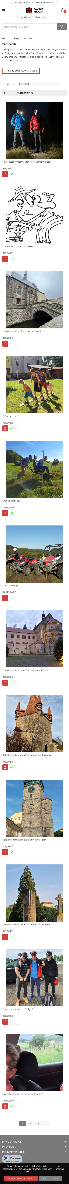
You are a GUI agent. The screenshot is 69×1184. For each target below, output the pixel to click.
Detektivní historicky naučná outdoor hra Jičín (24, 839)
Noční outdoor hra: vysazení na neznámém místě (26, 161)
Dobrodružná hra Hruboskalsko (17, 246)
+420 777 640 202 (28, 2)
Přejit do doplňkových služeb (21, 70)
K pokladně (25, 17)
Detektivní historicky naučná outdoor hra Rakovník (26, 755)
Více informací (60, 1167)
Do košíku (5, 174)
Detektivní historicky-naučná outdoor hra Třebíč (25, 670)
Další (46, 1123)
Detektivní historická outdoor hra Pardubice (23, 331)
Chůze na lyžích (9, 416)
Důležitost (38, 84)
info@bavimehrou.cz (48, 2)
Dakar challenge (10, 585)
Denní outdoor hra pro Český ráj (18, 1009)
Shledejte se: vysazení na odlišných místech (23, 1094)
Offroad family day (11, 500)
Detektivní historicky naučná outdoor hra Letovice (26, 924)
